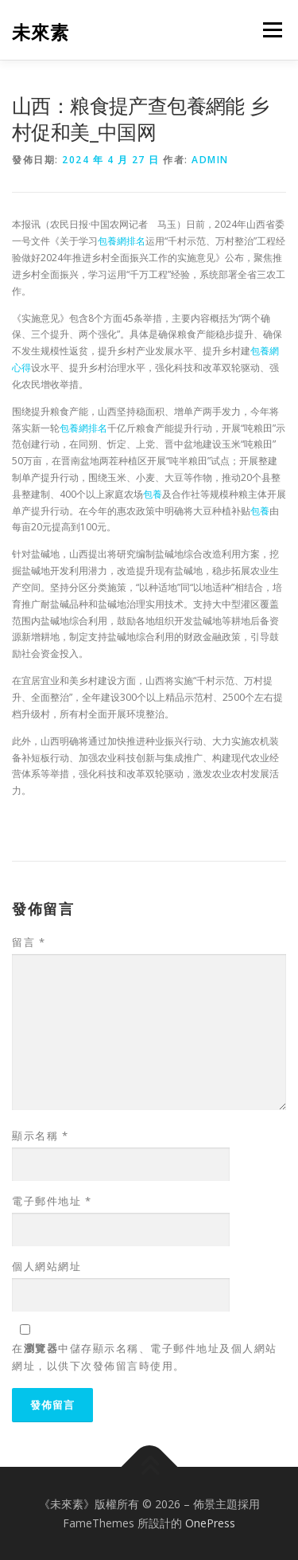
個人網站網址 (46, 1266)
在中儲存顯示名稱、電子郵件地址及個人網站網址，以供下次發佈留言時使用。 (144, 1357)
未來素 (40, 31)
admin (210, 159)
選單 (270, 30)
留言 (28, 942)
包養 (152, 494)
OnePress (210, 1523)
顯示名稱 (40, 1135)
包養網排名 (121, 241)
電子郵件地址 (51, 1201)
